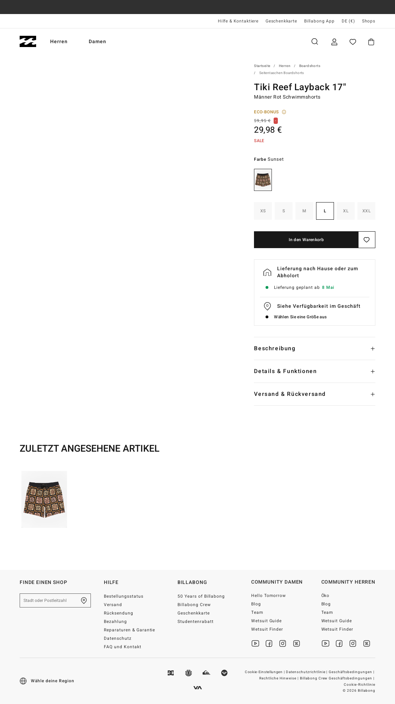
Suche (314, 41)
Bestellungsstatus (123, 596)
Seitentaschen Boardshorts (281, 73)
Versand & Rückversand (290, 394)
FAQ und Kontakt (122, 647)
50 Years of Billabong (201, 596)
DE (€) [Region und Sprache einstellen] (348, 21)
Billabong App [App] (319, 21)
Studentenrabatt (196, 621)
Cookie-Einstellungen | (265, 672)
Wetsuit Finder (267, 629)
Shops (368, 21)
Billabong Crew (194, 605)
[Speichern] (367, 239)
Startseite (262, 66)
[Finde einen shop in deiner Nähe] (84, 600)
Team (257, 612)
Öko (325, 595)
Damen (101, 41)
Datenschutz (118, 638)
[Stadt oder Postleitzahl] (55, 600)
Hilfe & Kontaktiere (238, 21)
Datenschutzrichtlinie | (307, 672)
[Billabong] (28, 41)
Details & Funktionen (285, 371)
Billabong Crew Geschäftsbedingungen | (337, 678)
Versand (113, 605)
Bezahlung (115, 621)
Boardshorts (309, 66)
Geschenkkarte (281, 21)
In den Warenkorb (306, 240)
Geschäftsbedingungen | (352, 672)
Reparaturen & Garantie (129, 630)
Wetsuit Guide (266, 621)
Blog (256, 604)
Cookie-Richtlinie (359, 684)
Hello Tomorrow (268, 595)
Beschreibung (274, 348)
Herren (62, 41)
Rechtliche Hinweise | (279, 678)
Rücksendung (118, 613)
